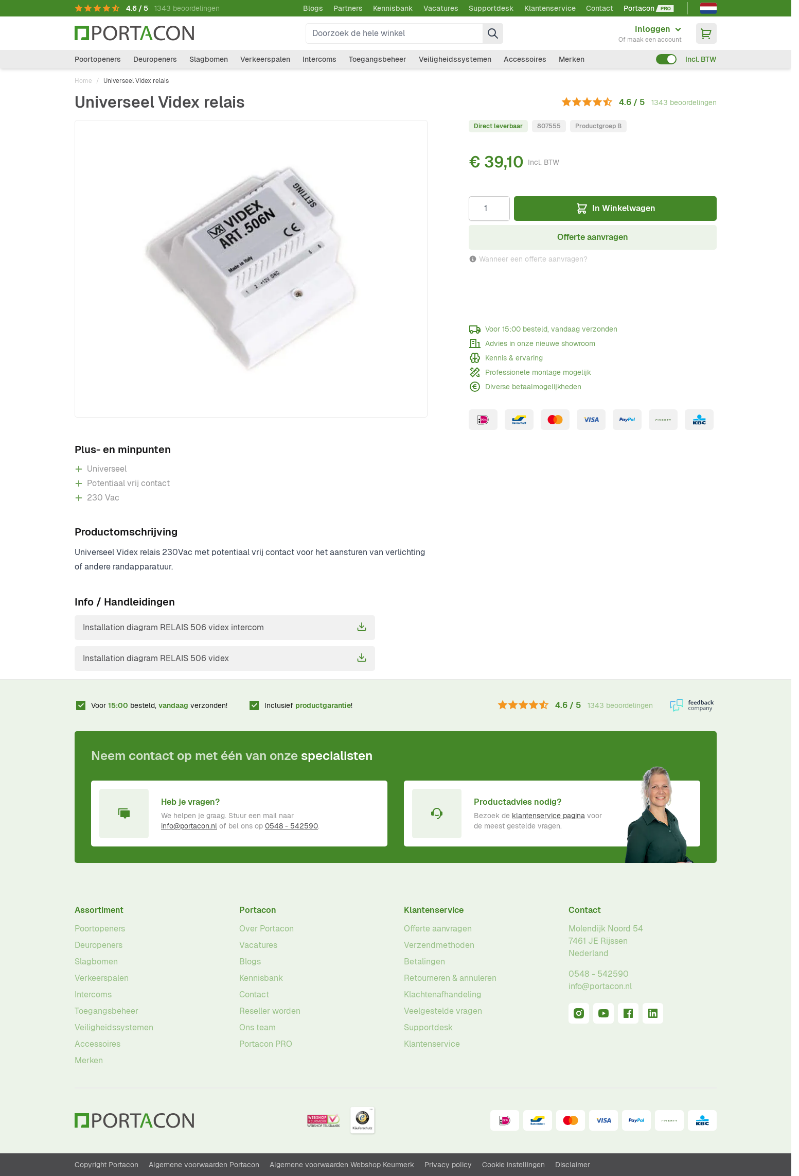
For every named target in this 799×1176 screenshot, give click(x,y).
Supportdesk (491, 8)
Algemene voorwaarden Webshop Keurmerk (342, 1164)
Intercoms (319, 59)
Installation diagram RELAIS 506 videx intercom (225, 627)
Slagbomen (208, 59)
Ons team (257, 1027)
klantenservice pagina (548, 815)
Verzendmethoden (439, 945)
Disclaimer (572, 1164)
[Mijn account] (650, 33)
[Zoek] (493, 33)
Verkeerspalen (265, 59)
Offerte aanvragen (438, 928)
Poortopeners (98, 59)
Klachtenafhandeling (443, 994)
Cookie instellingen (513, 1164)
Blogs (313, 8)
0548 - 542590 (291, 826)
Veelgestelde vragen (443, 1011)
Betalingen (424, 961)
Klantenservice (550, 8)
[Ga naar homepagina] (134, 33)
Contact (599, 8)
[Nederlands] (708, 8)
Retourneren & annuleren (450, 978)
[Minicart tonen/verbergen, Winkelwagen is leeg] (706, 33)
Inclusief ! (308, 705)
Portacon (257, 910)
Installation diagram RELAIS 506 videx (225, 658)
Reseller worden (269, 1011)
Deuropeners (155, 59)
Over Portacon (266, 928)
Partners (348, 8)
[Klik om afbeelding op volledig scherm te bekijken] (251, 269)
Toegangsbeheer (377, 59)
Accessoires (525, 59)
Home (83, 81)
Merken (571, 59)
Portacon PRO (265, 1044)
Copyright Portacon (106, 1164)
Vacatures (440, 8)
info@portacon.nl (189, 826)
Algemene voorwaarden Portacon (204, 1164)
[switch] (666, 59)
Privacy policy (448, 1164)
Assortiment (99, 910)
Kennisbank (393, 8)
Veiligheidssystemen (455, 59)
